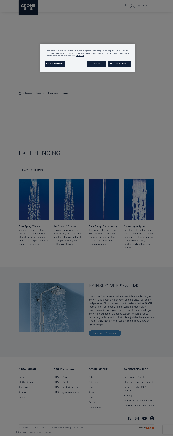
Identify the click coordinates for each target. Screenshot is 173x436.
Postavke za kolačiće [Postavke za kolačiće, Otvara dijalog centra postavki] (54, 63)
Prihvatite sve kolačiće (119, 63)
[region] (87, 58)
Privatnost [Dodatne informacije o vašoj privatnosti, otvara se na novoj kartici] (80, 56)
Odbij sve (96, 63)
